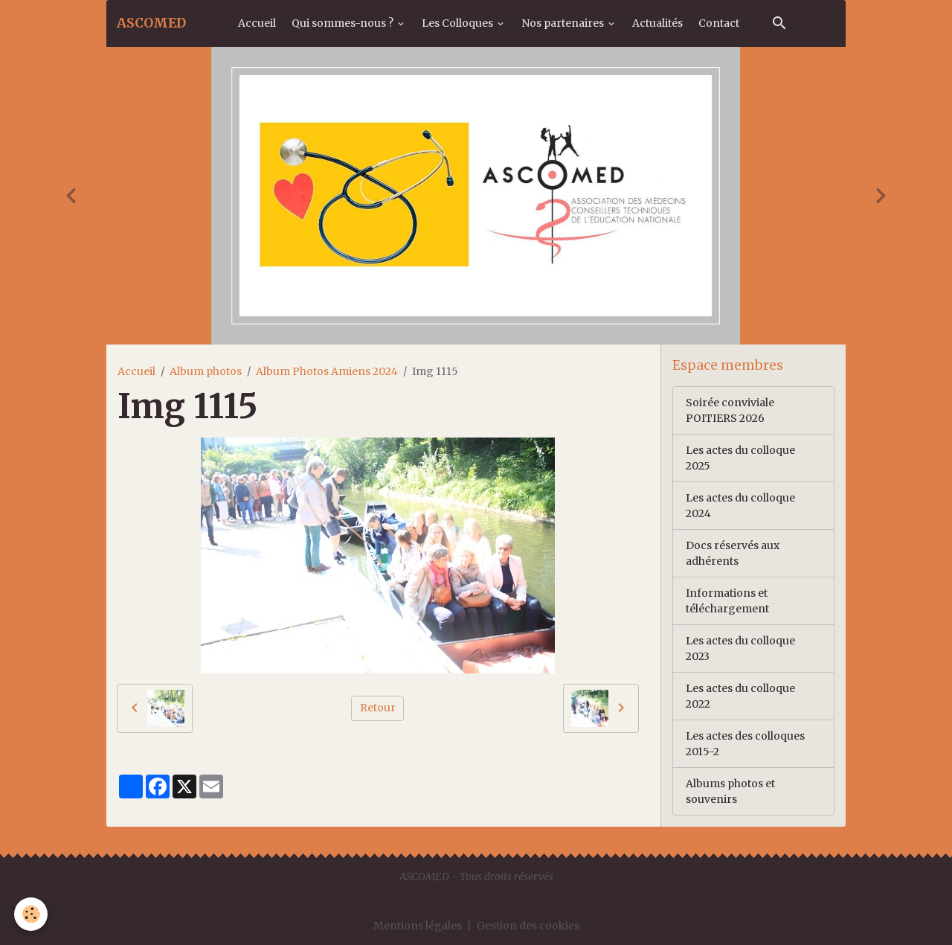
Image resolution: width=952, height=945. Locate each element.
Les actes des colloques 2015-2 (745, 743)
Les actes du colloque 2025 (740, 457)
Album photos (206, 371)
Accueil (257, 23)
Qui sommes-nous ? (344, 23)
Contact (718, 23)
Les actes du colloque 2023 (740, 648)
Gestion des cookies (528, 925)
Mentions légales (417, 925)
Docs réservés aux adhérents (732, 553)
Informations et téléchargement (727, 600)
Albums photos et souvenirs (730, 791)
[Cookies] (31, 914)
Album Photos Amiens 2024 (327, 371)
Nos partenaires (563, 23)
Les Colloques (458, 23)
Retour (378, 707)
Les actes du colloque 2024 (740, 505)
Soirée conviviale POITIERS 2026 (730, 410)
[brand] (151, 23)
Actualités (657, 23)
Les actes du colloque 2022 (740, 696)
